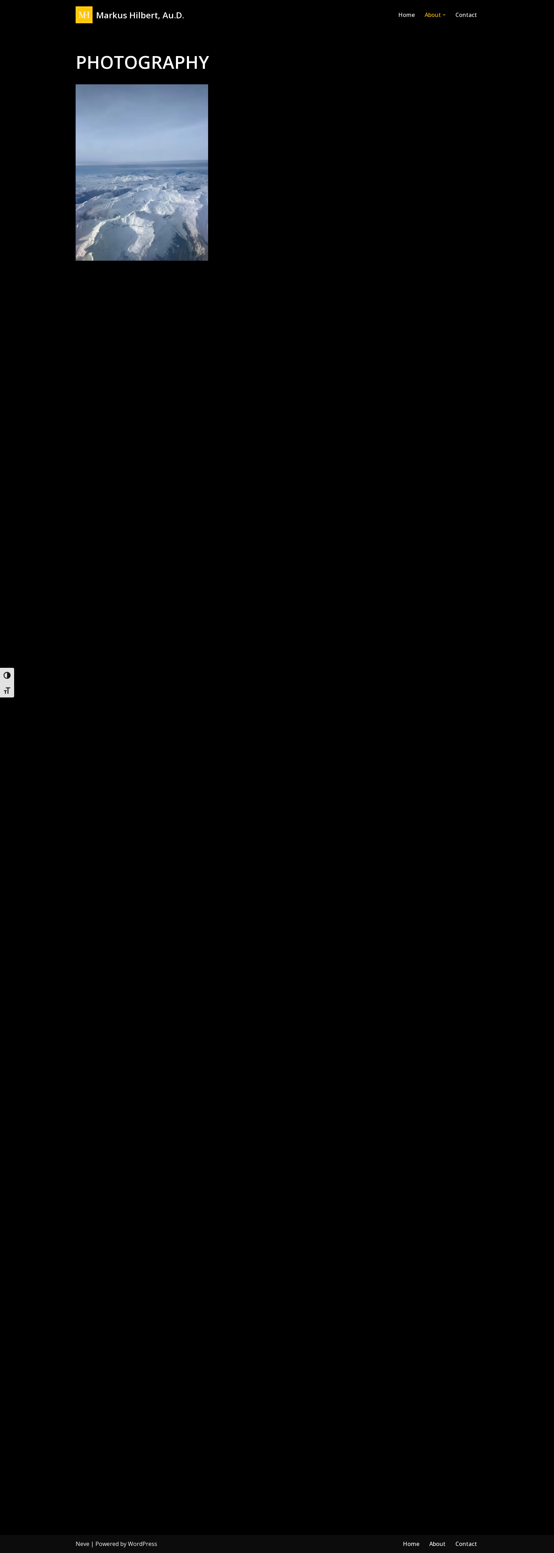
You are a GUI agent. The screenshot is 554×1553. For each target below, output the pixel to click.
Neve (82, 1544)
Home (406, 15)
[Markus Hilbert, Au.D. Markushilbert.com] (130, 14)
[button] (444, 14)
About (437, 1544)
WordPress (142, 1544)
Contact (466, 15)
